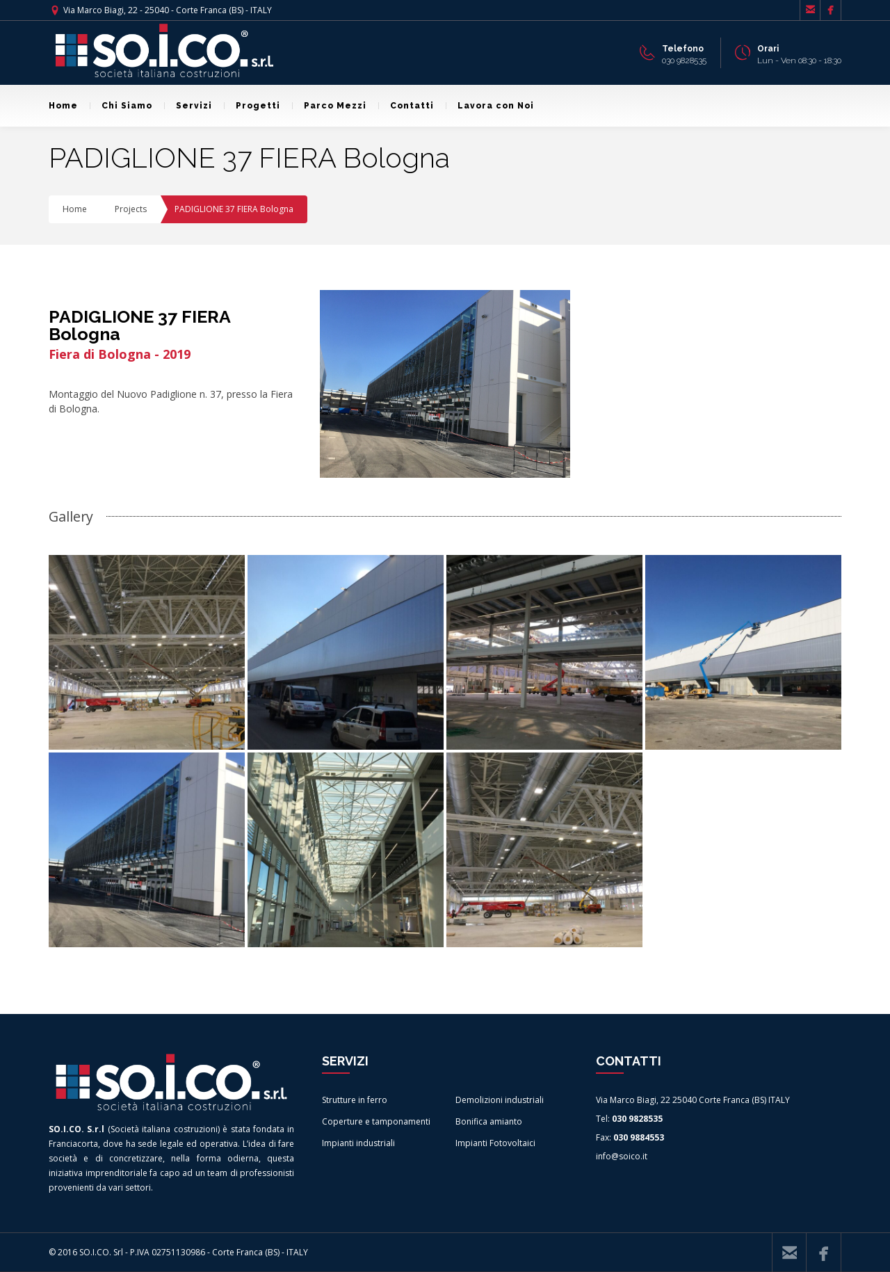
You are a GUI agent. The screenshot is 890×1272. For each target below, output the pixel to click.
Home (63, 106)
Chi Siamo (121, 106)
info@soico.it (621, 1156)
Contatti (406, 106)
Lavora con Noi (490, 106)
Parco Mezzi (329, 106)
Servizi (188, 106)
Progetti (252, 106)
